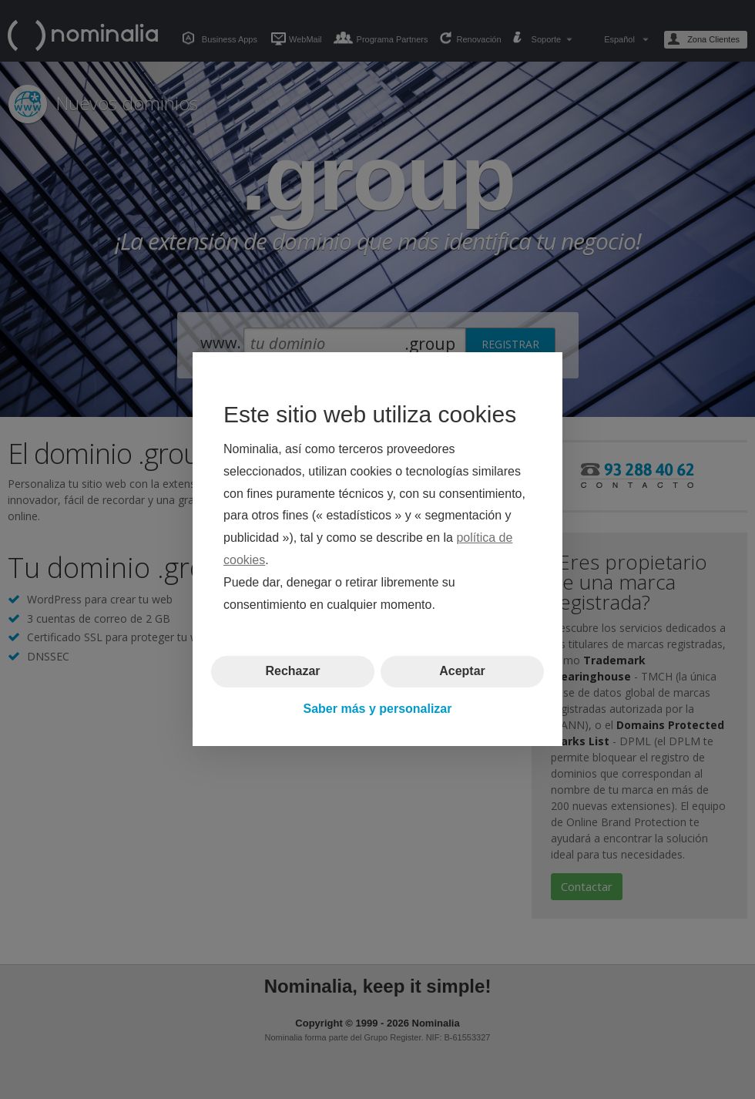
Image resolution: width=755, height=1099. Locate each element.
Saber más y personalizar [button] (378, 708)
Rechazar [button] (292, 671)
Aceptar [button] (462, 671)
